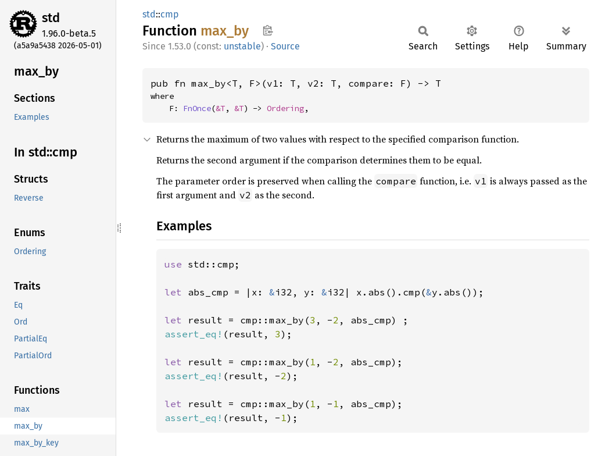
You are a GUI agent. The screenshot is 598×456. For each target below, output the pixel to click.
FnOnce (197, 108)
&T (220, 108)
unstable (242, 46)
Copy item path (267, 30)
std (51, 18)
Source (285, 46)
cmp (169, 14)
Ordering (285, 108)
